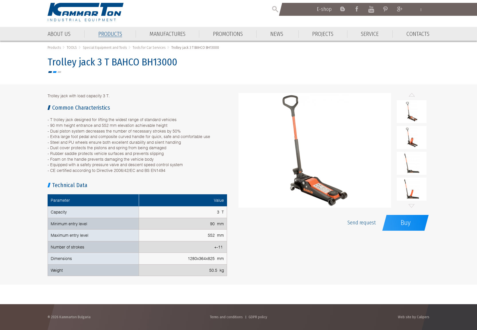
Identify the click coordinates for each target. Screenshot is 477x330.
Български (426, 9)
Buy (405, 223)
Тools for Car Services (149, 47)
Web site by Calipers (413, 317)
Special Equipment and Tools (105, 47)
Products (54, 47)
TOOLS (72, 47)
